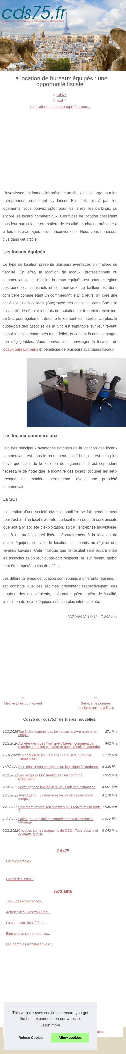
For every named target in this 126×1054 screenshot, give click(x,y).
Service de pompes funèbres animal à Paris (95, 705)
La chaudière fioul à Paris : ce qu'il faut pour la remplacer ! (55, 757)
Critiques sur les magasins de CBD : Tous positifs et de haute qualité (58, 832)
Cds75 (62, 95)
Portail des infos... (20, 879)
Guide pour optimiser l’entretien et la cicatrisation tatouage (56, 820)
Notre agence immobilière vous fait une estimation (57, 787)
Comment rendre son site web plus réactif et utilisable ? (59, 808)
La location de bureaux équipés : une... (60, 107)
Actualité (60, 101)
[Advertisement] (60, 146)
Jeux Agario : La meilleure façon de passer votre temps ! (55, 797)
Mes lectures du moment (23, 703)
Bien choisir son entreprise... (28, 933)
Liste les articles (18, 861)
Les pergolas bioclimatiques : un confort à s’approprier (50, 777)
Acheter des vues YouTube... (28, 912)
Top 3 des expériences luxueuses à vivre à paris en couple (57, 733)
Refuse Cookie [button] (30, 1038)
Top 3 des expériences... (25, 901)
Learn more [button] (50, 1025)
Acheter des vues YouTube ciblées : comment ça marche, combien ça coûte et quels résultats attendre (59, 745)
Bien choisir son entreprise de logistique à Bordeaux (58, 766)
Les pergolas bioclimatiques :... (30, 944)
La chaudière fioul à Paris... (27, 923)
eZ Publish (98, 1031)
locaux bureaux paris (20, 349)
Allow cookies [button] (70, 1038)
